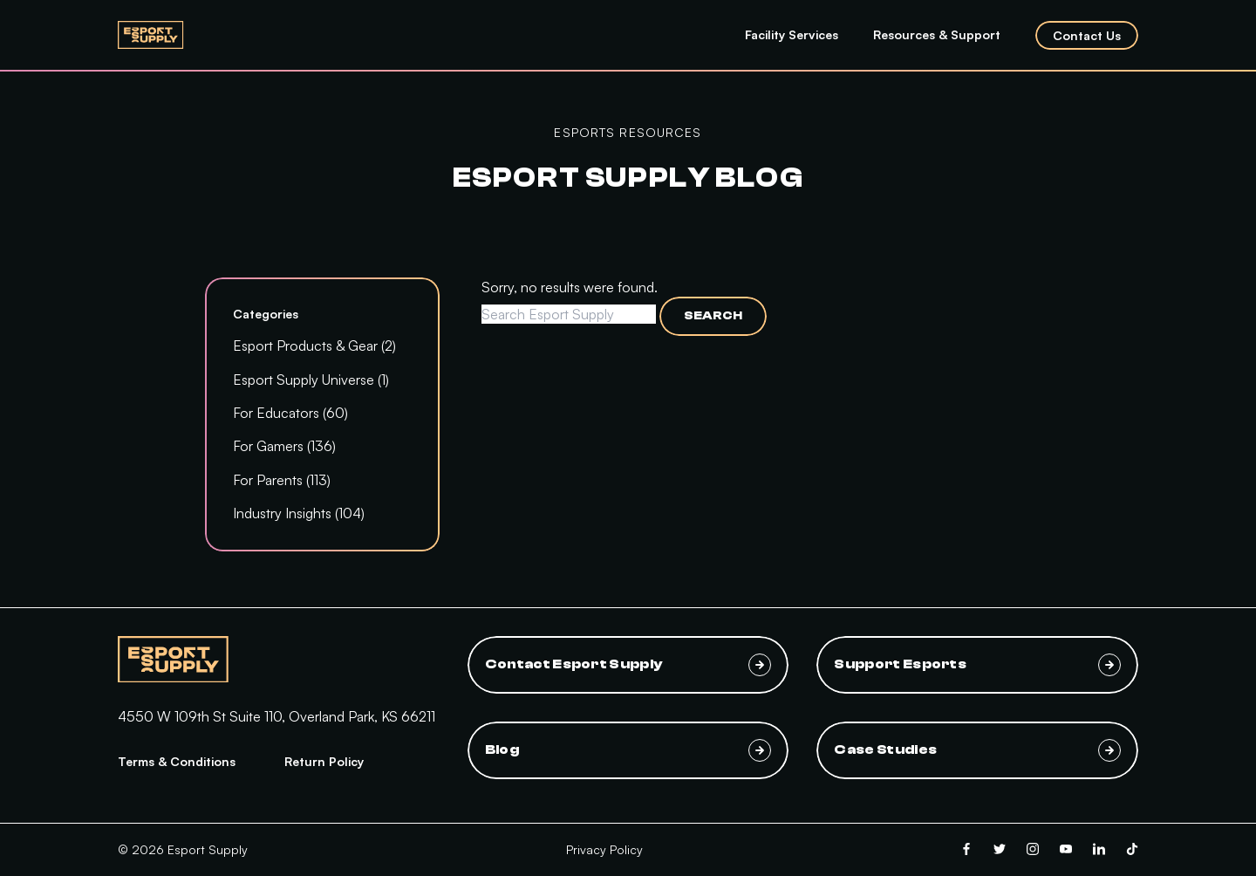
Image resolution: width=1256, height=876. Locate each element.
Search (713, 316)
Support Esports (977, 665)
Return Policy (324, 761)
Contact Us (1087, 35)
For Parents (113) (282, 480)
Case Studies (977, 750)
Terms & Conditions (177, 761)
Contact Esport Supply (628, 665)
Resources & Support (936, 34)
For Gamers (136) (284, 446)
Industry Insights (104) (299, 513)
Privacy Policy (604, 849)
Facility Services (791, 34)
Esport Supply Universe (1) (311, 379)
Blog (628, 750)
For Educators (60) (290, 412)
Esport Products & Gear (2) (314, 345)
